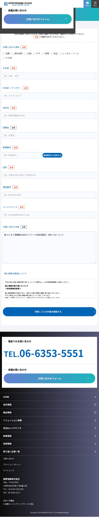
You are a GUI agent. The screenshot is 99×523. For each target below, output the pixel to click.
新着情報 (7, 442)
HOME (6, 403)
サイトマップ (8, 476)
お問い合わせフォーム (37, 19)
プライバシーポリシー (12, 470)
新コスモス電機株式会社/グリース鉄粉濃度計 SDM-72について (49, 251)
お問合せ (87, 4)
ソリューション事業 (12, 426)
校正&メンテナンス (12, 434)
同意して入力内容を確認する (48, 317)
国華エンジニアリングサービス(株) (19, 510)
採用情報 (7, 449)
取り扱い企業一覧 (11, 457)
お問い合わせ (8, 464)
